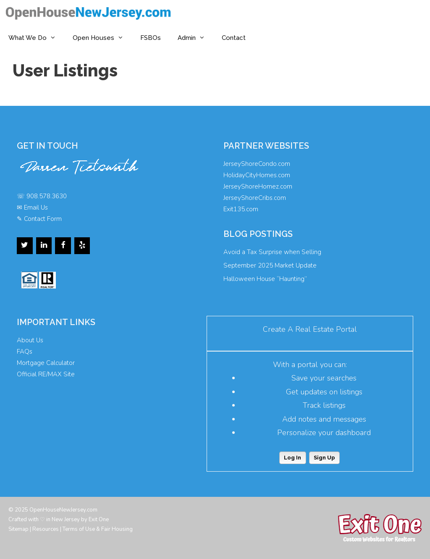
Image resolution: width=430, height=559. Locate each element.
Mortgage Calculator (46, 363)
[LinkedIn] (44, 245)
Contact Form (43, 219)
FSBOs (150, 38)
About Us (30, 340)
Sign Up (324, 457)
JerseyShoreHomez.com (257, 186)
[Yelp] (82, 245)
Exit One (99, 519)
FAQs (24, 351)
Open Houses (102, 37)
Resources (45, 529)
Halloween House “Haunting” (265, 279)
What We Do (36, 37)
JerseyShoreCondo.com (256, 164)
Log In (292, 457)
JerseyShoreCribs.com (254, 198)
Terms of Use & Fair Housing (98, 529)
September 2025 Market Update (270, 265)
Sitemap (18, 529)
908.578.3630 (46, 196)
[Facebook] (63, 245)
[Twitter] (25, 245)
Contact (234, 38)
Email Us (36, 207)
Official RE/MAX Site (46, 374)
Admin (195, 37)
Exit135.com (240, 209)
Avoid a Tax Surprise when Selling (272, 252)
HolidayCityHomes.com (256, 175)
